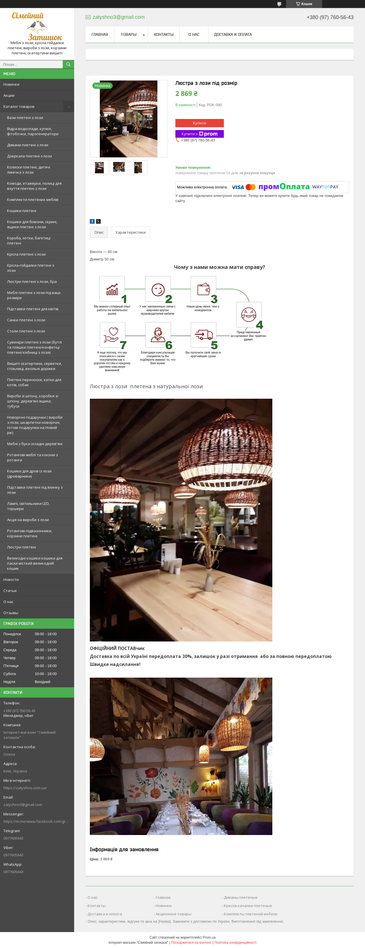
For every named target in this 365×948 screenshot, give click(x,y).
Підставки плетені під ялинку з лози (35, 490)
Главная (100, 34)
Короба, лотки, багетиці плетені (28, 240)
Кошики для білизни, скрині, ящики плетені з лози (32, 224)
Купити (199, 123)
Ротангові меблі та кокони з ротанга (32, 457)
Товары (129, 34)
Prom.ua (209, 937)
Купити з (200, 134)
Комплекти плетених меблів (32, 199)
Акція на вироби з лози (28, 519)
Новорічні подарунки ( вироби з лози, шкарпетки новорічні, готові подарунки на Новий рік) (34, 425)
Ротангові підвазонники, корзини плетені (29, 533)
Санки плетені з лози (26, 319)
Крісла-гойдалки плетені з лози (30, 268)
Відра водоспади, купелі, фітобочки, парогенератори (32, 131)
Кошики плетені (21, 210)
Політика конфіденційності (235, 943)
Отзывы (10, 612)
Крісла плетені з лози (26, 254)
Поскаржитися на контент (191, 943)
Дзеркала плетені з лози (29, 156)
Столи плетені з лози (26, 331)
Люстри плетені (21, 547)
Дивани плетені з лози (27, 144)
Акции (9, 95)
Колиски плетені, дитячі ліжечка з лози (28, 169)
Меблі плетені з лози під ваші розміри (33, 295)
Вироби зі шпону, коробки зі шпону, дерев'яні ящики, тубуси (32, 401)
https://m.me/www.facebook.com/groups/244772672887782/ (37, 821)
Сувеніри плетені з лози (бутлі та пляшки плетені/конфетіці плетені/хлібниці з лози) (34, 347)
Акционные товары (173, 913)
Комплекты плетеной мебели (250, 913)
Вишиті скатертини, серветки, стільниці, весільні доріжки (34, 366)
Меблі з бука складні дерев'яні (34, 443)
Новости (11, 579)
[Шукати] (68, 64)
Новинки (11, 84)
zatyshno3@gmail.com (22, 804)
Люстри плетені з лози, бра (32, 281)
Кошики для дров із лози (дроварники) (29, 473)
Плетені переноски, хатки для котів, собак (34, 382)
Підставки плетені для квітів (32, 308)
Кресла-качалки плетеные (248, 905)
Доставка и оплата (233, 34)
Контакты (164, 34)
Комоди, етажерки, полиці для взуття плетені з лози (34, 186)
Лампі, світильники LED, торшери (28, 506)
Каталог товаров (19, 106)
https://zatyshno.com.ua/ (25, 787)
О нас (8, 601)
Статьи (10, 590)
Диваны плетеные (240, 897)
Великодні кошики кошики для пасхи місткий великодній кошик (34, 563)
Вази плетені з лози (25, 117)
